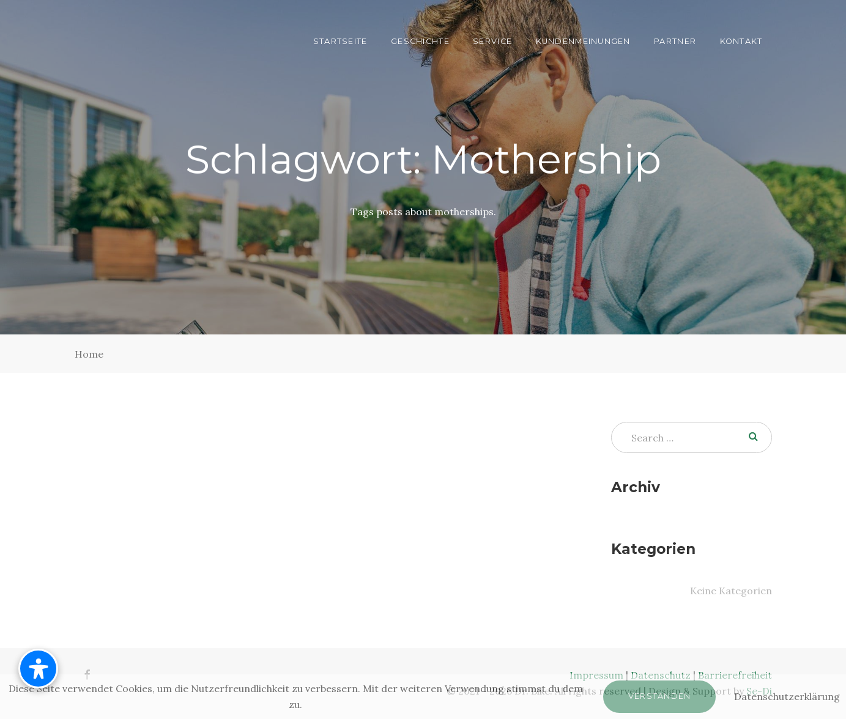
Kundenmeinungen (583, 41)
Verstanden (659, 696)
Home (89, 354)
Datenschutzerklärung (787, 696)
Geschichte (420, 41)
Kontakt (741, 41)
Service (492, 41)
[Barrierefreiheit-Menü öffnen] (38, 668)
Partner (675, 41)
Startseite (340, 41)
